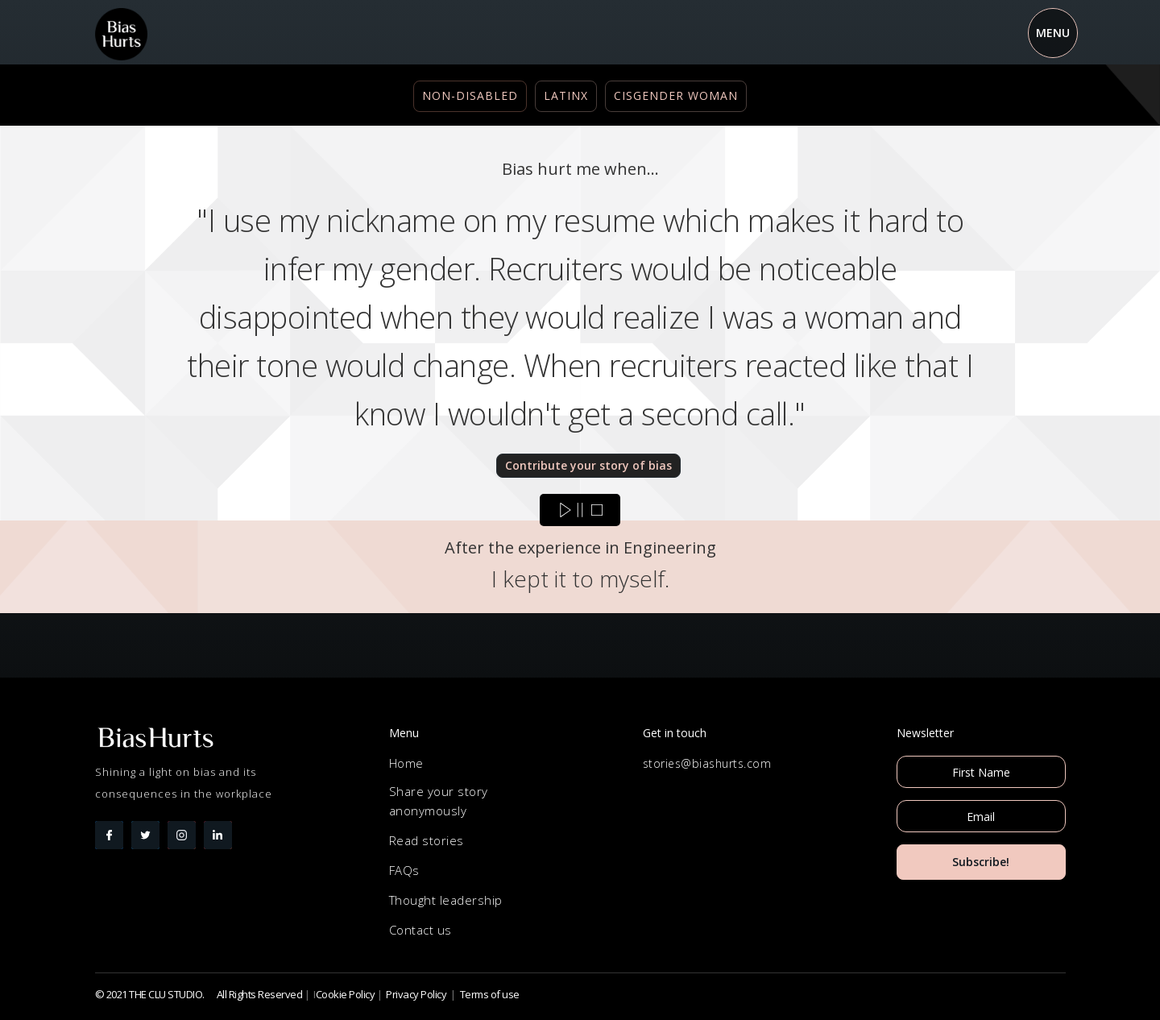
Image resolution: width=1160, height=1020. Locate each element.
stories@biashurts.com (707, 763)
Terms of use (490, 994)
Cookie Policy (345, 994)
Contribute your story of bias (588, 465)
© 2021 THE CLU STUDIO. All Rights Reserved (199, 994)
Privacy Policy (416, 994)
